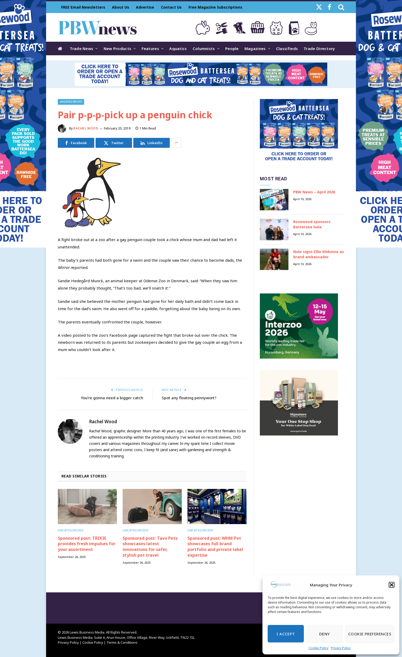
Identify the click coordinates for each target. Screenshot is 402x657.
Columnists (204, 48)
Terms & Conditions (121, 642)
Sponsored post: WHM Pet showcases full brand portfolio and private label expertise (215, 547)
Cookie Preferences (369, 633)
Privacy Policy (341, 648)
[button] (391, 584)
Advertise (145, 7)
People (232, 48)
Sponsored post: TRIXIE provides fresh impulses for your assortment (86, 544)
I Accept (286, 633)
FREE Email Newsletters (83, 7)
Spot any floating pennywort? (189, 397)
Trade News (81, 48)
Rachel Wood (85, 128)
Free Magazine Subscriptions (215, 7)
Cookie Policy (318, 648)
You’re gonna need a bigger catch (112, 397)
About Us (120, 7)
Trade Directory (319, 48)
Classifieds (287, 48)
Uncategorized (71, 101)
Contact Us (171, 7)
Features (150, 48)
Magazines (255, 48)
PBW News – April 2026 (314, 191)
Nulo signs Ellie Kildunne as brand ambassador (318, 254)
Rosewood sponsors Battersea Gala (312, 224)
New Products (117, 48)
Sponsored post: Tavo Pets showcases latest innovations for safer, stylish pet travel (150, 547)
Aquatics (178, 48)
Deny (324, 633)
